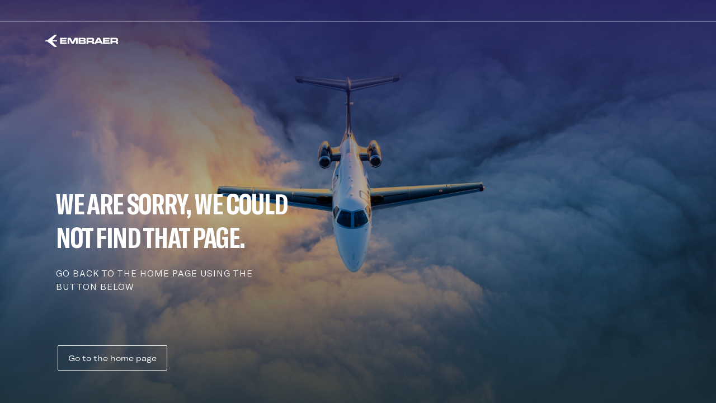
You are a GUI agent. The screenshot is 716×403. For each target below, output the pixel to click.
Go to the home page (112, 358)
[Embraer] (81, 41)
